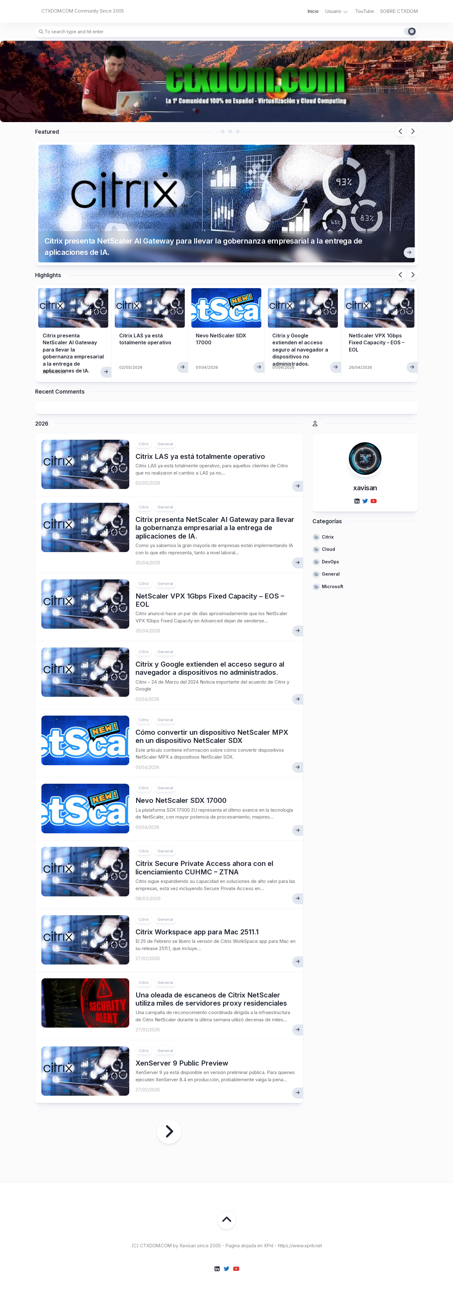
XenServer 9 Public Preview (182, 1063)
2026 (41, 424)
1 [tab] (215, 131)
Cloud (328, 549)
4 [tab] (238, 131)
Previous (400, 131)
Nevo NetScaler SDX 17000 (181, 800)
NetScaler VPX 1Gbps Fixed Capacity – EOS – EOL (376, 342)
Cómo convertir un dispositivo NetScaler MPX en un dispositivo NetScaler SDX (212, 736)
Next (412, 131)
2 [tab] (223, 131)
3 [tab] (230, 131)
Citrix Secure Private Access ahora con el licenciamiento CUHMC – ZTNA (204, 867)
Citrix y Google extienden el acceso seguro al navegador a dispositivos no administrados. (300, 349)
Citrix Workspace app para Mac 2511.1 (197, 932)
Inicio (313, 11)
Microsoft (332, 586)
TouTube (364, 11)
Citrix (144, 443)
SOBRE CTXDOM (399, 11)
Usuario (333, 11)
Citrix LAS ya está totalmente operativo (200, 456)
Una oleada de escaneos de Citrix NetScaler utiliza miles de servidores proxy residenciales (211, 999)
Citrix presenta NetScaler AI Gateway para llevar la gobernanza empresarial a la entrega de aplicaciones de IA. (203, 246)
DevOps (330, 561)
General (165, 443)
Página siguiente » (169, 1131)
